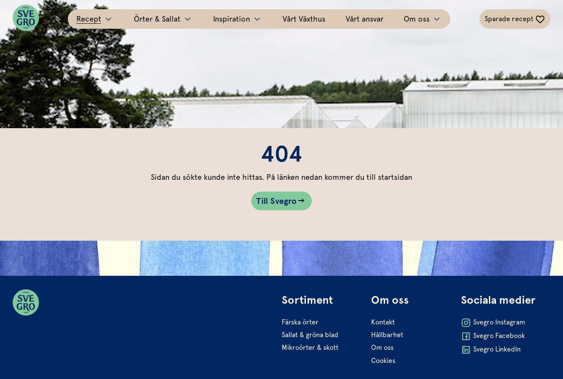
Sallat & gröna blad (310, 335)
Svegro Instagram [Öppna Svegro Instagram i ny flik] (493, 323)
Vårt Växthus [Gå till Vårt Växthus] (304, 18)
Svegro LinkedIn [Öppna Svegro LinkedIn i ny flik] (491, 350)
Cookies (383, 361)
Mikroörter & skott (310, 347)
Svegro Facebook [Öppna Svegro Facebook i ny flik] (493, 336)
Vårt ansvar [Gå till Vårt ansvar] (364, 18)
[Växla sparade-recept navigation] (515, 19)
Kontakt (383, 322)
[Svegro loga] (26, 19)
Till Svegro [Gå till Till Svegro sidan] (276, 201)
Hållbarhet (387, 335)
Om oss (382, 347)
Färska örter (300, 322)
